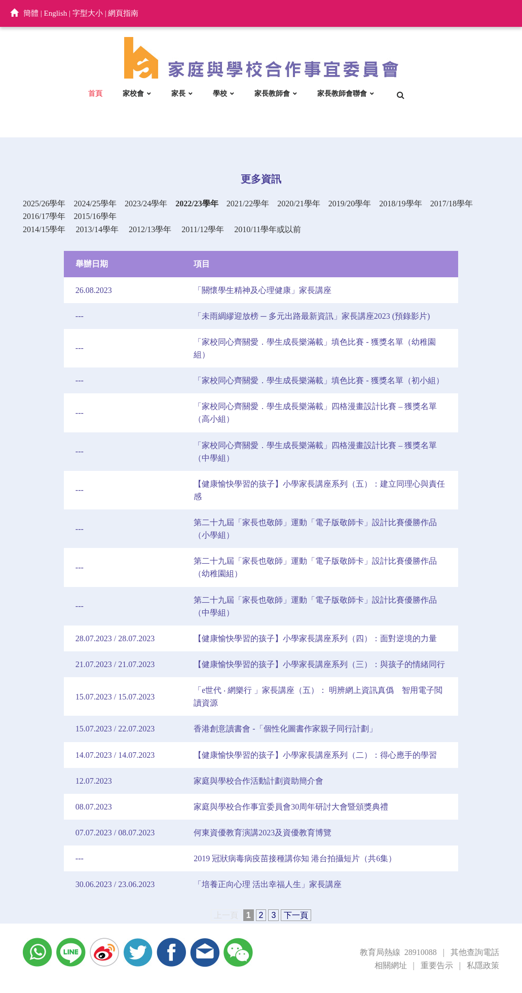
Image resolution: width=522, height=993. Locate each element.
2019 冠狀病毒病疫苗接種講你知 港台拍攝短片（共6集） (295, 858)
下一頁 (296, 915)
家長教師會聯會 (342, 93)
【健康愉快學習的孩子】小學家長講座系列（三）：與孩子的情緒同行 (319, 664)
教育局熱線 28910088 (398, 952)
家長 (178, 93)
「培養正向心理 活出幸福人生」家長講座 (268, 884)
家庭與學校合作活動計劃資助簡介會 (258, 781)
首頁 (95, 93)
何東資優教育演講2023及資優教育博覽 (262, 832)
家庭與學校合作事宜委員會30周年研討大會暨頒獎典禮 (291, 806)
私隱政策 (483, 965)
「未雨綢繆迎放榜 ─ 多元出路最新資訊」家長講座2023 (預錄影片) (312, 316)
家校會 (133, 93)
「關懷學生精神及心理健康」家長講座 (262, 290)
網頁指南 (123, 13)
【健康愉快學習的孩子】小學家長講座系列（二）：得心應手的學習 (315, 755)
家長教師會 (272, 93)
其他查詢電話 (475, 952)
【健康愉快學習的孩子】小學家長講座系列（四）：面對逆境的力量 (315, 638)
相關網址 (391, 965)
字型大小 (87, 13)
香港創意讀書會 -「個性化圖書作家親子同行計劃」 (285, 728)
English (55, 13)
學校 (220, 93)
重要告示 (437, 965)
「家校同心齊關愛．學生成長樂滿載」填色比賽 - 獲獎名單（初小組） (318, 380)
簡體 (31, 13)
